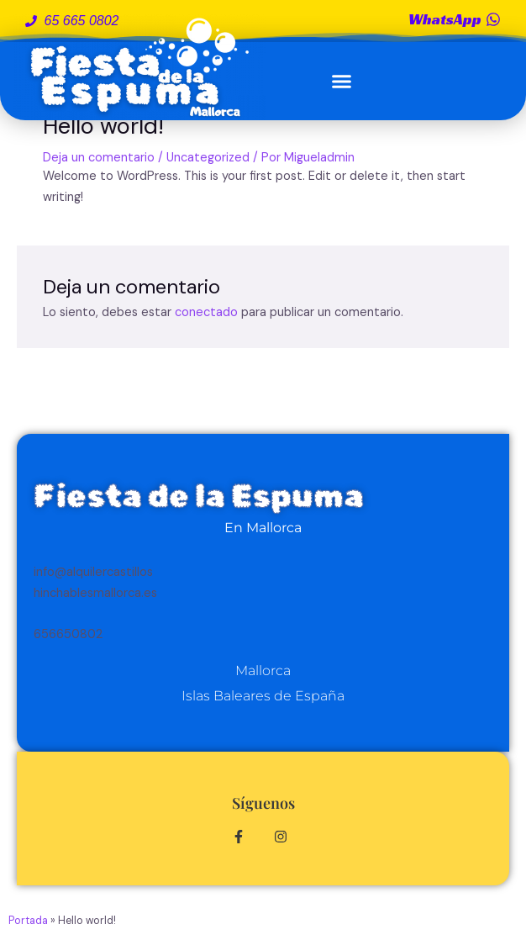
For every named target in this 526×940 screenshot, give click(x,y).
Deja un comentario (99, 158)
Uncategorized (208, 158)
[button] (342, 82)
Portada (28, 920)
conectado (206, 312)
